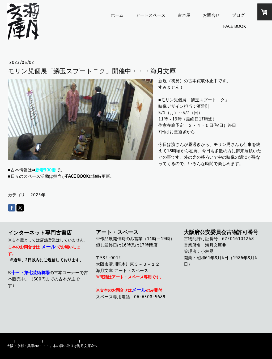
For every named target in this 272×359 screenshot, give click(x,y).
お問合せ (211, 15)
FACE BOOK (234, 26)
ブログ (238, 15)
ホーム (117, 15)
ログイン (258, 351)
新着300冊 (45, 169)
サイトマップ (91, 341)
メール (48, 247)
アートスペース (150, 15)
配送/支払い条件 (28, 341)
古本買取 (196, 80)
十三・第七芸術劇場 (30, 272)
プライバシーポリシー (61, 341)
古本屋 (184, 15)
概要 (10, 341)
